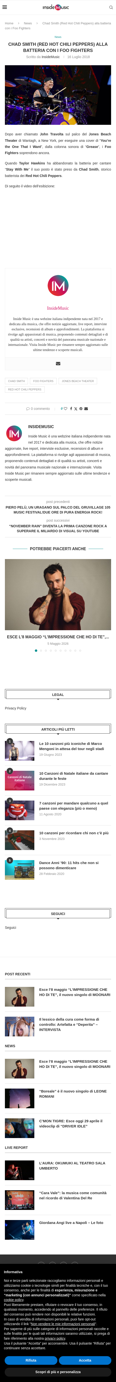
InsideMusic (51, 57)
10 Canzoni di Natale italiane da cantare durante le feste (73, 776)
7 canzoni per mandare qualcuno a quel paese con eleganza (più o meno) (73, 805)
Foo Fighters (43, 381)
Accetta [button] (85, 1360)
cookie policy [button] (13, 1300)
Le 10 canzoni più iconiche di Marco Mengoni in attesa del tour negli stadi (71, 746)
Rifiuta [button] (31, 1360)
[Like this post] (65, 409)
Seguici (10, 928)
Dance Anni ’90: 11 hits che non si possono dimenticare (69, 865)
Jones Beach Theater (78, 381)
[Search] (111, 7)
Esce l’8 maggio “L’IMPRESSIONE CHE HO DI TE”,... (58, 637)
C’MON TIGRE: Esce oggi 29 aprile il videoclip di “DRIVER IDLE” (71, 1123)
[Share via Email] (86, 409)
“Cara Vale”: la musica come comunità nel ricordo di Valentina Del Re (72, 1195)
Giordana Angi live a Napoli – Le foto (71, 1223)
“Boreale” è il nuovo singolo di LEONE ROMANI (73, 1093)
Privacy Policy (15, 708)
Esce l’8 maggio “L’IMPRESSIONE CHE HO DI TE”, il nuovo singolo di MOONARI (74, 992)
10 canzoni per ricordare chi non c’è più (74, 833)
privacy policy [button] (55, 1338)
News (28, 23)
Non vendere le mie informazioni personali (63, 1324)
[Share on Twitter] (75, 409)
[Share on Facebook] (71, 409)
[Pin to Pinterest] (80, 409)
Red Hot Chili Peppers (24, 389)
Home (9, 23)
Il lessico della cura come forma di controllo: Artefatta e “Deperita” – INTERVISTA (69, 1024)
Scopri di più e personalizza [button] (57, 1372)
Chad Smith (16, 381)
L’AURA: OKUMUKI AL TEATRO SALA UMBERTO (72, 1165)
